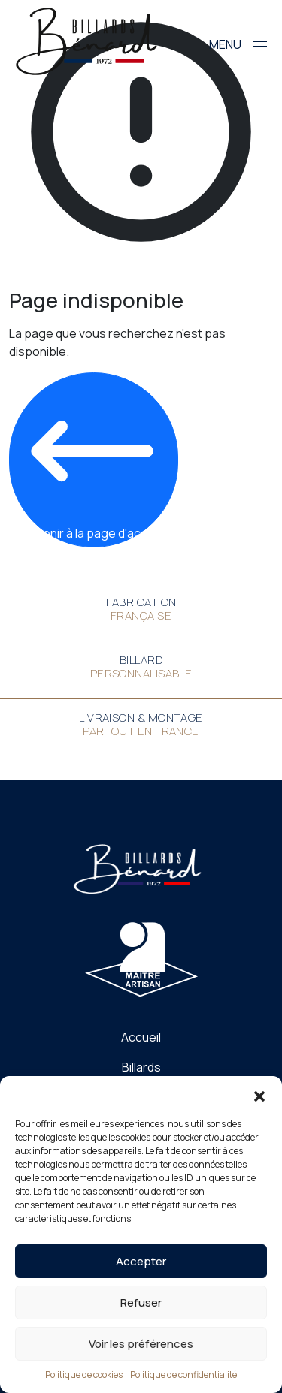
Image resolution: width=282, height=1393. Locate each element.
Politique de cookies (84, 1374)
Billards (141, 1067)
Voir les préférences (141, 1344)
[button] (259, 1094)
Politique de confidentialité (183, 1374)
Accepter (141, 1261)
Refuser (141, 1302)
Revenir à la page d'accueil (92, 459)
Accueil (141, 1037)
